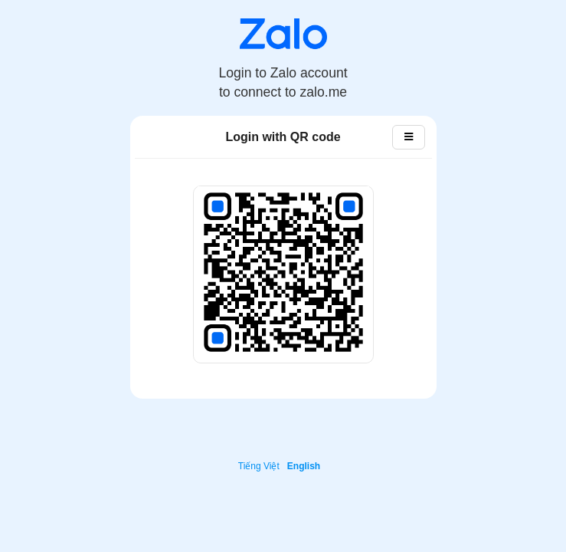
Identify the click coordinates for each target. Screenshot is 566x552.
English (303, 466)
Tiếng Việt (259, 466)
